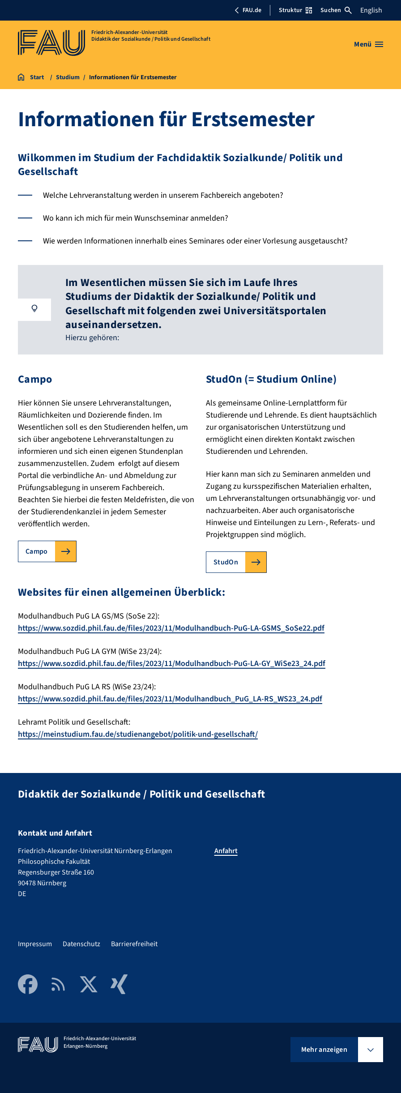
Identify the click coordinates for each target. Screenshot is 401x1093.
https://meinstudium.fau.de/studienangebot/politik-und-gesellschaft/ (139, 733)
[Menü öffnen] (368, 44)
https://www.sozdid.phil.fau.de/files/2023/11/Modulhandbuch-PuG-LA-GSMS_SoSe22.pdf (171, 628)
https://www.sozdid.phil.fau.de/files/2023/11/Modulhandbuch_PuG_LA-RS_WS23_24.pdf (170, 698)
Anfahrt (226, 849)
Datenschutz (81, 943)
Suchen (336, 10)
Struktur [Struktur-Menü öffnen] (295, 10)
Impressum (35, 943)
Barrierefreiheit (134, 943)
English (371, 10)
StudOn (225, 562)
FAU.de (248, 10)
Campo (37, 551)
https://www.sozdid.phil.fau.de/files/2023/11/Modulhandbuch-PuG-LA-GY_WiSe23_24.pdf (172, 663)
